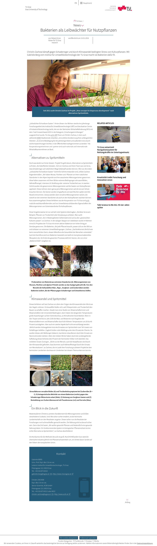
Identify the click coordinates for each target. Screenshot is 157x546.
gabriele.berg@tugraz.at (40, 474)
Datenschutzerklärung (145, 543)
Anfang (126, 501)
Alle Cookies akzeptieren (68, 538)
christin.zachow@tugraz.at (41, 494)
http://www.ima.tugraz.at (62, 474)
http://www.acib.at (61, 494)
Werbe (96, 541)
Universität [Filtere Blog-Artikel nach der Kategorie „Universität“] (102, 171)
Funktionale (78, 541)
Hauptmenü (86, 3)
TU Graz (78, 21)
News (78, 25)
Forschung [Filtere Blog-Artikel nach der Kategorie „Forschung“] (102, 141)
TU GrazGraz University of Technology (36, 8)
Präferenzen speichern (88, 538)
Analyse (88, 541)
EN (76, 3)
